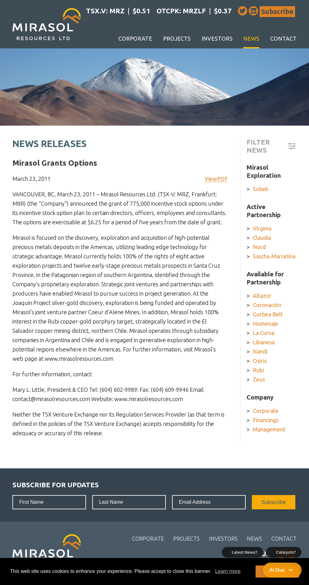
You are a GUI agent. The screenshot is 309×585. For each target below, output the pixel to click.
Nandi (260, 351)
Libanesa (264, 342)
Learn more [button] (228, 571)
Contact (283, 38)
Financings (266, 420)
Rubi (258, 370)
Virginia (262, 228)
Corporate (135, 38)
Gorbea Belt (268, 314)
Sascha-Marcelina (274, 256)
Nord (259, 247)
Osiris (260, 361)
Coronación (267, 305)
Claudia (262, 237)
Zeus (259, 379)
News (251, 38)
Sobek (260, 189)
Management (269, 429)
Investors (217, 38)
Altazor (262, 295)
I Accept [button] (277, 571)
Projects (177, 38)
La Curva (263, 333)
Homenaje (265, 323)
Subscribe (277, 11)
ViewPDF (216, 179)
